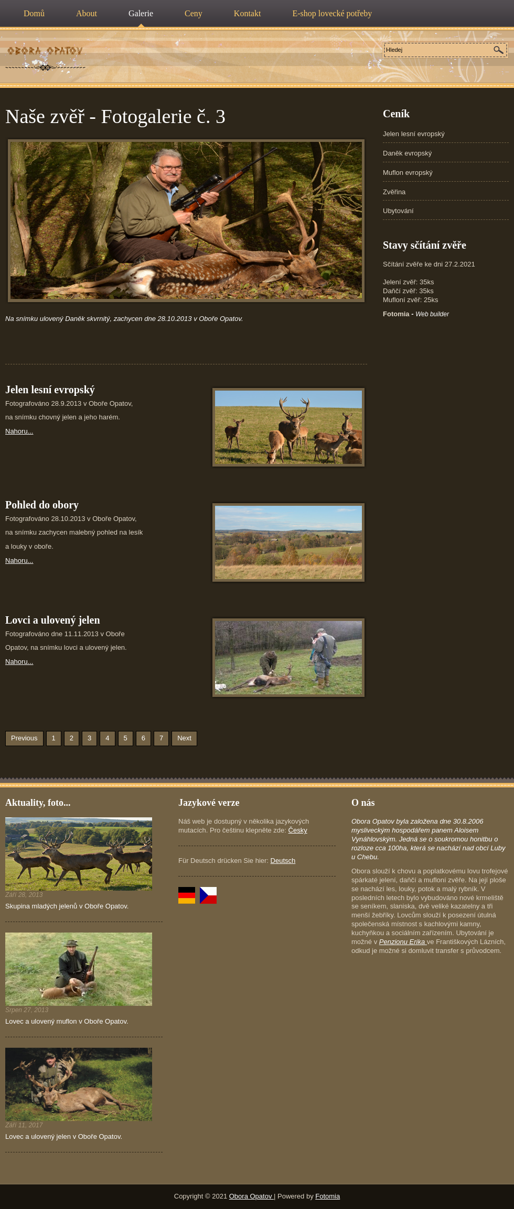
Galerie (140, 13)
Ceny (193, 13)
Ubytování (398, 211)
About (86, 13)
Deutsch (283, 860)
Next (184, 738)
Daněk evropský (407, 153)
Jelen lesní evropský (414, 134)
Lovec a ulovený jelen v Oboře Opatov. (63, 1136)
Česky (297, 830)
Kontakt (247, 13)
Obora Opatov (251, 1196)
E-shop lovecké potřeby (332, 13)
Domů (34, 13)
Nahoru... (19, 431)
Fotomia (327, 1196)
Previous (24, 738)
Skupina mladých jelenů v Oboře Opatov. (66, 906)
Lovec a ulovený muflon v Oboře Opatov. (66, 1021)
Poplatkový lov (45, 50)
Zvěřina (394, 192)
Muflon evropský (408, 172)
